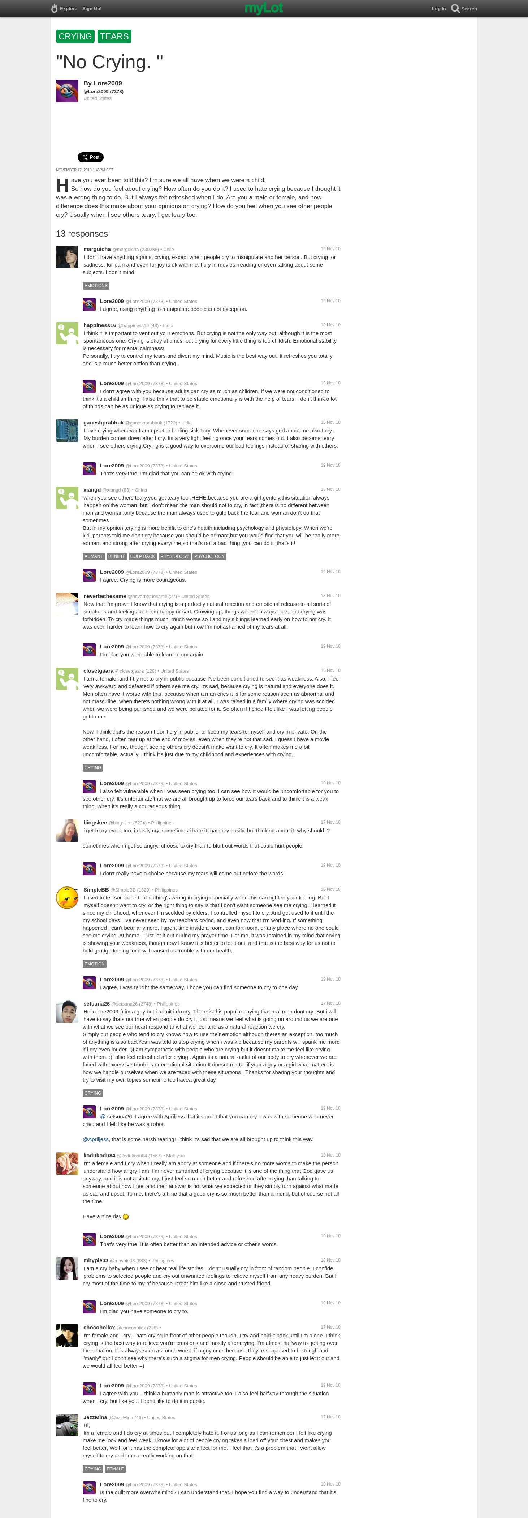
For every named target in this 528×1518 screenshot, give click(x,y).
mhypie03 (95, 1260)
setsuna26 (96, 1003)
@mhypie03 (122, 1260)
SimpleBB (96, 889)
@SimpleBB (123, 890)
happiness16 (99, 325)
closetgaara (98, 671)
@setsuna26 (124, 1004)
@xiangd (111, 490)
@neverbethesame (147, 596)
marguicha (97, 249)
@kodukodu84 (132, 1155)
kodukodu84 (99, 1155)
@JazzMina (121, 1417)
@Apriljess (96, 1139)
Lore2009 (108, 83)
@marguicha (125, 249)
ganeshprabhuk (103, 422)
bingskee (95, 822)
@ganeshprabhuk (143, 423)
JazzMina (95, 1417)
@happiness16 (133, 325)
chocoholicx (99, 1327)
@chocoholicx (131, 1327)
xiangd (92, 490)
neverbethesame (104, 596)
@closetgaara (129, 671)
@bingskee (120, 823)
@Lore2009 (96, 91)
